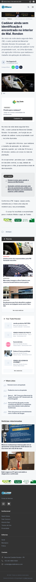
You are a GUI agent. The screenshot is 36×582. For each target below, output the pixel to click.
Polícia (9, 19)
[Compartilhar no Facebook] (17, 67)
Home (3, 19)
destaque (8, 232)
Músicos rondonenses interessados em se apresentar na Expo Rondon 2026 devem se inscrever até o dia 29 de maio (16, 446)
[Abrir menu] (32, 7)
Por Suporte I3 (11, 61)
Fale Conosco (6, 519)
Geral (3, 540)
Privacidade (5, 528)
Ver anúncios (18, 370)
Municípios (5, 543)
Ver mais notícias (18, 310)
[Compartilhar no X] (20, 67)
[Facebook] (33, 1)
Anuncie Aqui (6, 522)
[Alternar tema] (28, 7)
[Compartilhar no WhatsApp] (13, 67)
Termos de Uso (6, 525)
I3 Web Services (28, 578)
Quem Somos (6, 516)
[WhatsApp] (30, 1)
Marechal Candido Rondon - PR (14, 557)
